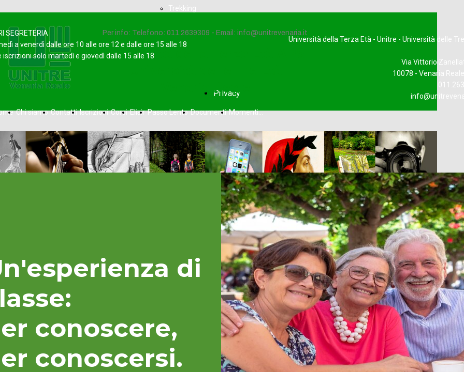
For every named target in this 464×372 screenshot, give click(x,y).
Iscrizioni (94, 112)
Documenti (208, 112)
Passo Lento (168, 112)
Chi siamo (32, 112)
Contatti (64, 112)
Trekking (182, 8)
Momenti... (246, 112)
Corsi (119, 112)
